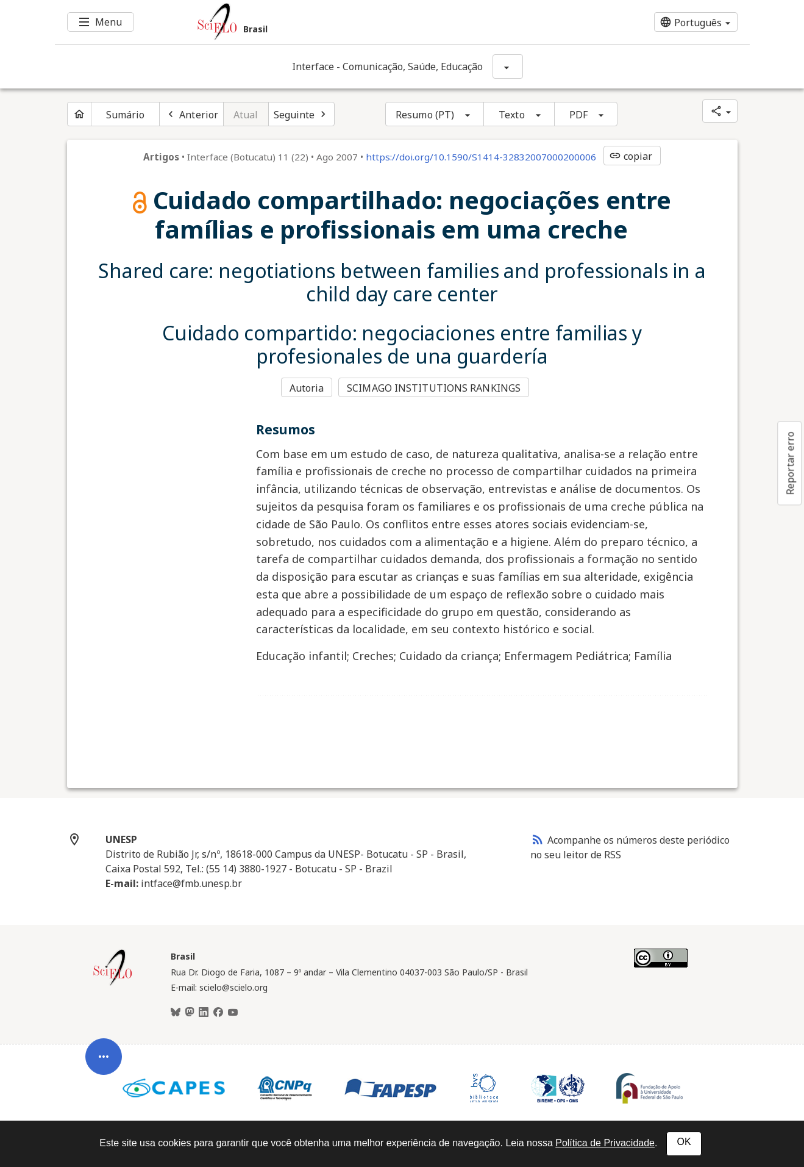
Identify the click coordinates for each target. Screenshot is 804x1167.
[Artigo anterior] (191, 114)
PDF (578, 114)
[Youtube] (233, 1012)
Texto (512, 114)
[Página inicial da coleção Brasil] (112, 984)
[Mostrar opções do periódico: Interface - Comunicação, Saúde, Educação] (508, 66)
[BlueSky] (175, 1012)
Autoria (307, 388)
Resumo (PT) (425, 114)
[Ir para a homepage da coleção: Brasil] (344, 21)
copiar (631, 156)
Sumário (125, 114)
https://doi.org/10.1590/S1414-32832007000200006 (481, 157)
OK (684, 1141)
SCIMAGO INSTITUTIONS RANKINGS (434, 388)
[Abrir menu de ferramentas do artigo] (103, 1065)
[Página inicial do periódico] (79, 114)
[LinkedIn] (203, 1012)
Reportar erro (790, 463)
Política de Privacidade (605, 1143)
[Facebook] (218, 1012)
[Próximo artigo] (301, 114)
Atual (245, 114)
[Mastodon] (189, 1012)
